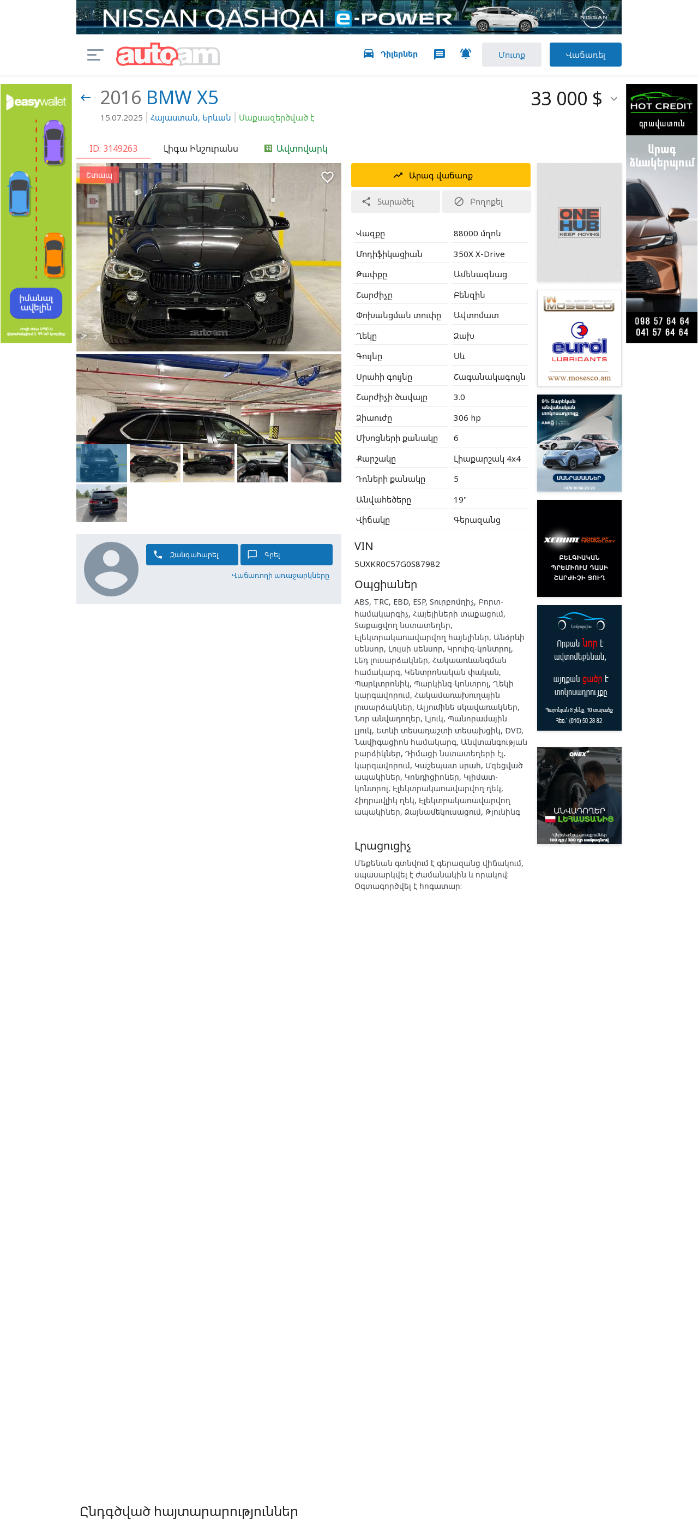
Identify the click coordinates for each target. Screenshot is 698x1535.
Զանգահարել (186, 554)
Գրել (263, 554)
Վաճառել (585, 54)
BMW (169, 97)
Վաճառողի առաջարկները (280, 575)
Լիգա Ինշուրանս (201, 148)
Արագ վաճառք (433, 175)
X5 (207, 97)
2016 (120, 97)
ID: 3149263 (113, 148)
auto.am (168, 55)
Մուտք (511, 54)
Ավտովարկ (296, 148)
